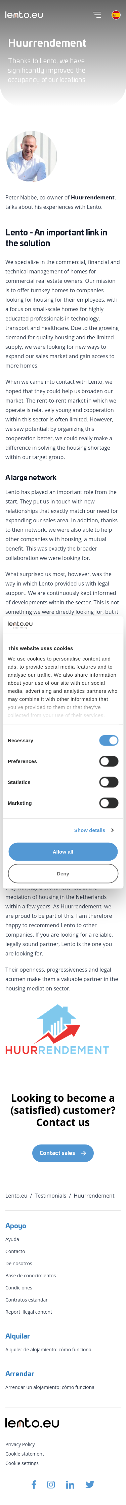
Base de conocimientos (30, 1275)
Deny (63, 873)
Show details (90, 830)
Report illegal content (28, 1312)
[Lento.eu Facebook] (34, 1484)
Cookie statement (24, 1454)
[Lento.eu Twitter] (90, 1484)
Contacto (15, 1251)
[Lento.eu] (24, 14)
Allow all (63, 851)
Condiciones (18, 1287)
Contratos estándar (26, 1299)
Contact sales (63, 1153)
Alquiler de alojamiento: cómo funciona (48, 1349)
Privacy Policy (20, 1444)
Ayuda (12, 1239)
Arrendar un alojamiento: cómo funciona (49, 1387)
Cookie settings (22, 1463)
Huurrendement (93, 197)
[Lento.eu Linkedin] (70, 1484)
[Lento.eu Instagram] (51, 1484)
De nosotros (18, 1263)
